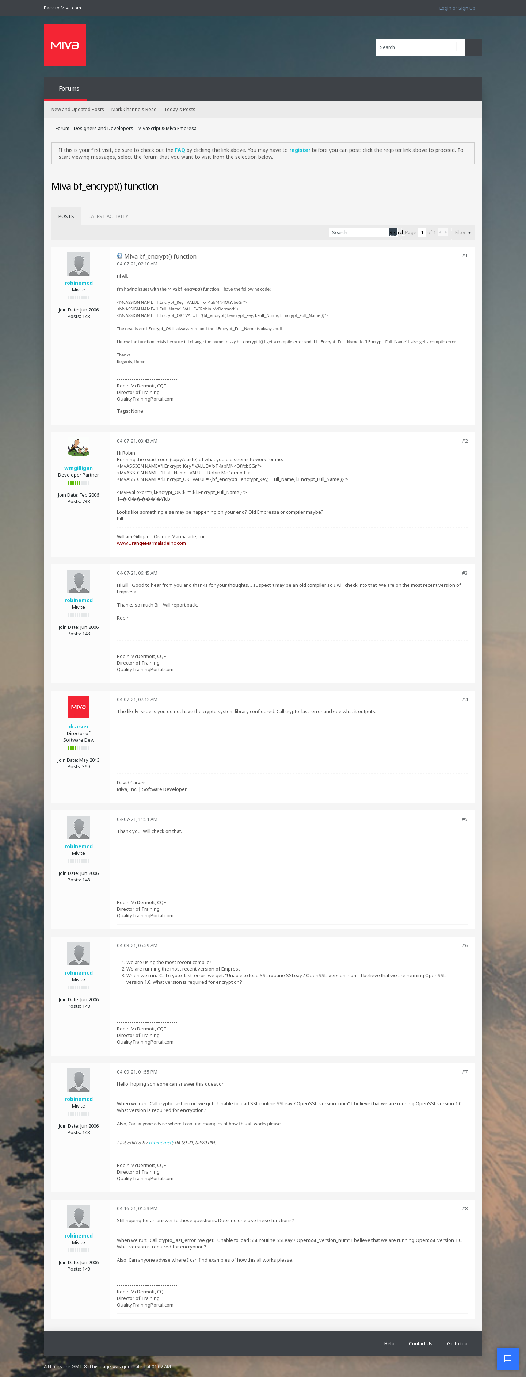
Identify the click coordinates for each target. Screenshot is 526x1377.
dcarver (79, 726)
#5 (465, 819)
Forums (69, 88)
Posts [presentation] (66, 216)
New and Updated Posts (77, 109)
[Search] (420, 47)
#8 (465, 1208)
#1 (465, 255)
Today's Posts (179, 109)
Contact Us (420, 1343)
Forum (62, 128)
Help (389, 1343)
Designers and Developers (103, 128)
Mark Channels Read (134, 109)
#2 (465, 440)
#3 (465, 573)
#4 (465, 699)
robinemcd (79, 282)
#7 (465, 1071)
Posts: (74, 316)
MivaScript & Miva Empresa (167, 128)
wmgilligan (78, 467)
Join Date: (69, 309)
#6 (465, 945)
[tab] (66, 216)
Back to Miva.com (62, 7)
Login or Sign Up (457, 8)
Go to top (457, 1343)
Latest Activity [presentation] (108, 216)
